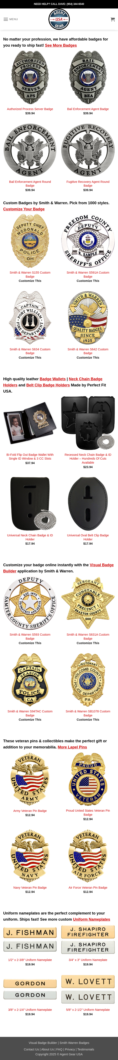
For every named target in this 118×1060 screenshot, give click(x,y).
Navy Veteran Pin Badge (30, 887)
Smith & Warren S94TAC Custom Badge (30, 713)
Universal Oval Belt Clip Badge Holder (88, 537)
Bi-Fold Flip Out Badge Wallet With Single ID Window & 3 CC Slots (30, 456)
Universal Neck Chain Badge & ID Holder (30, 537)
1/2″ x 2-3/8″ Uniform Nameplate (30, 960)
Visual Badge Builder (43, 1043)
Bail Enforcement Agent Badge (88, 109)
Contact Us (31, 1049)
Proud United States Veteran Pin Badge (88, 812)
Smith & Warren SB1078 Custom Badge (88, 713)
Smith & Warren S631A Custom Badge (88, 636)
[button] (10, 19)
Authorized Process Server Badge (30, 109)
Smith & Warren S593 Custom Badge (30, 636)
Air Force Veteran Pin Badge (88, 887)
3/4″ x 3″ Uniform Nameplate (88, 960)
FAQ (59, 1049)
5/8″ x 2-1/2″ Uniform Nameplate (88, 1009)
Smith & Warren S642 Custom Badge (87, 351)
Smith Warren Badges (74, 1043)
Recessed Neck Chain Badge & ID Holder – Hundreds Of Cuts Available (88, 458)
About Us (47, 1049)
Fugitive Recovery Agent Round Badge (87, 183)
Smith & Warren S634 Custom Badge (30, 351)
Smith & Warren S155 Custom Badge (30, 274)
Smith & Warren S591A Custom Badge (88, 274)
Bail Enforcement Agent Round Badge (30, 183)
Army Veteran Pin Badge (30, 810)
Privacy (70, 1049)
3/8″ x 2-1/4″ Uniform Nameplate (30, 1009)
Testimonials (85, 1049)
